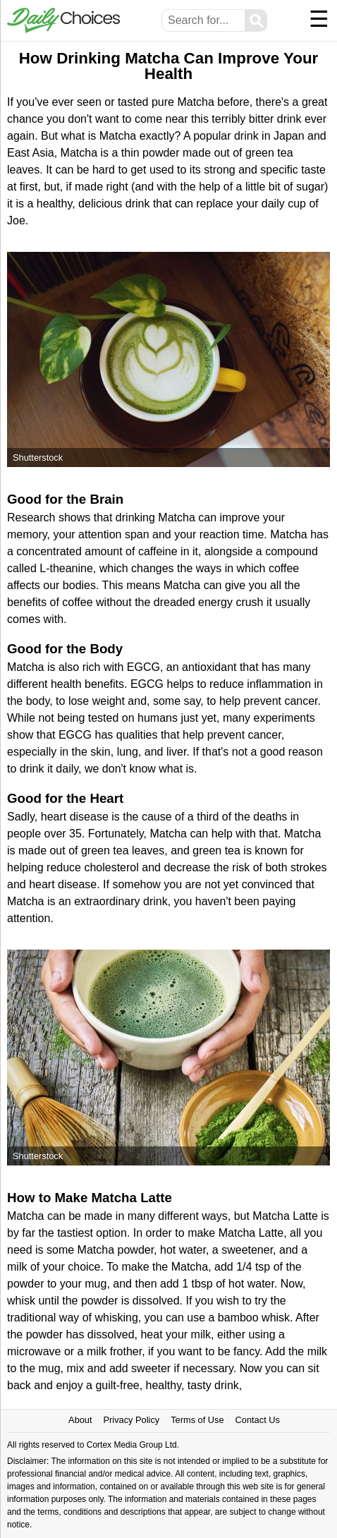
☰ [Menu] (319, 19)
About (80, 1420)
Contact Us (257, 1420)
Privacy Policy (132, 1420)
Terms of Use (197, 1420)
